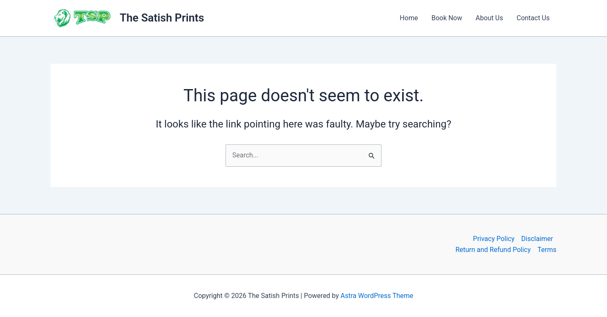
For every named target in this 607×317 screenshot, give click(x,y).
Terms (546, 250)
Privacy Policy (494, 239)
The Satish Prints (162, 17)
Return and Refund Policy (493, 250)
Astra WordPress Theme (377, 296)
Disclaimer (537, 239)
